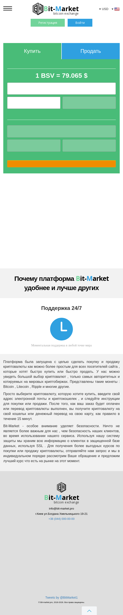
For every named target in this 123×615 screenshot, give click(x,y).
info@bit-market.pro (61, 508)
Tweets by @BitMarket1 (61, 597)
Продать (91, 51)
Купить (32, 51)
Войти (80, 23)
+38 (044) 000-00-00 (62, 518)
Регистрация (47, 23)
